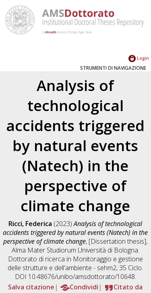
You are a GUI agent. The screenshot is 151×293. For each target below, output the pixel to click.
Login (138, 58)
